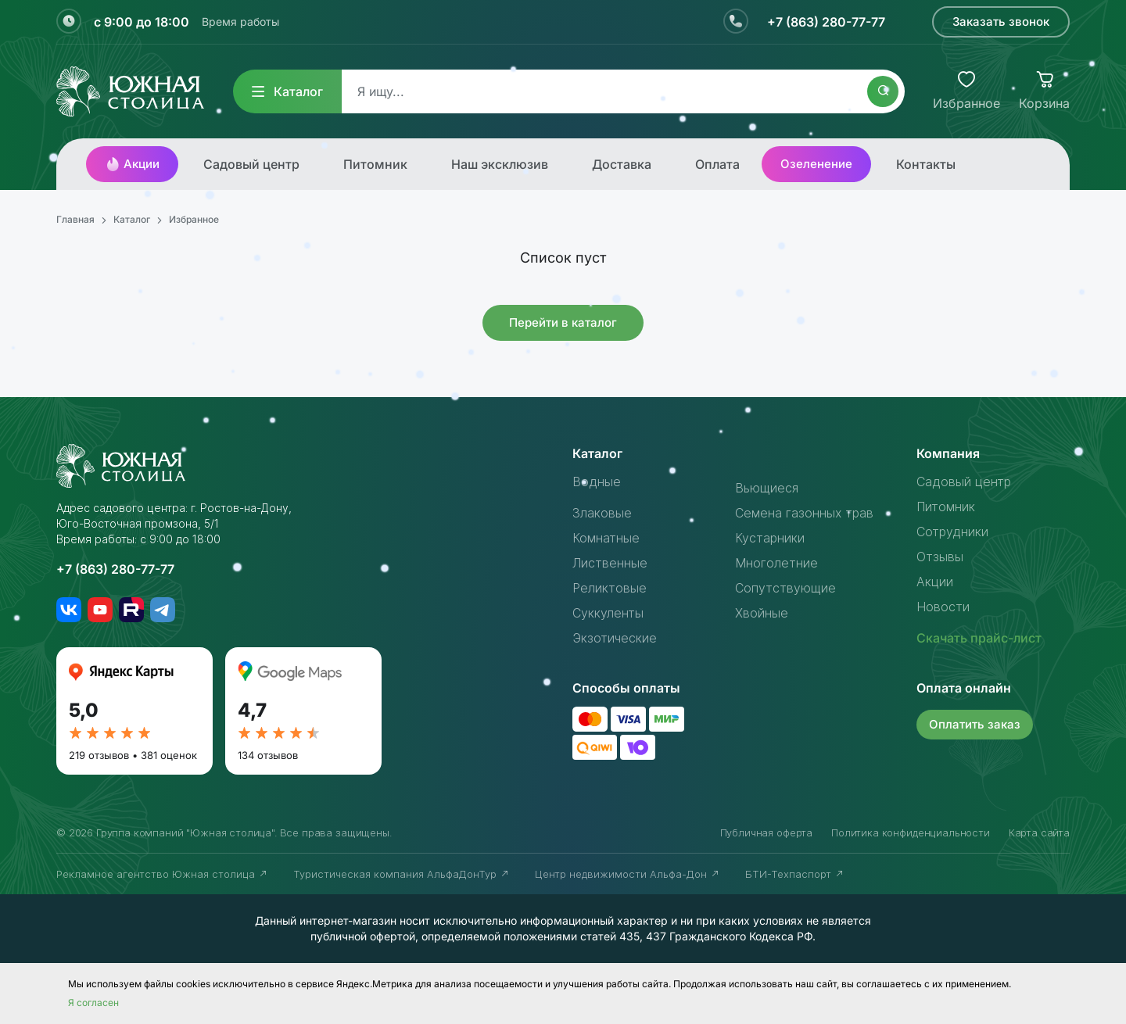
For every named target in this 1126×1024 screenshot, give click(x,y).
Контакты (926, 164)
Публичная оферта (766, 832)
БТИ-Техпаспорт (794, 874)
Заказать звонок (1000, 21)
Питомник (375, 164)
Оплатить (974, 724)
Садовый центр (251, 164)
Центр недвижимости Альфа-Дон (627, 874)
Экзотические (614, 638)
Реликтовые (609, 588)
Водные (596, 481)
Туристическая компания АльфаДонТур (401, 874)
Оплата (717, 164)
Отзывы (939, 556)
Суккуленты (608, 613)
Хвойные (761, 613)
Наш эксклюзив (499, 164)
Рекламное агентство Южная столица (162, 874)
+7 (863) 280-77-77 (826, 22)
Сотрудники (952, 531)
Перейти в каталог (563, 322)
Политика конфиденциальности (910, 832)
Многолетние (776, 563)
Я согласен (93, 1002)
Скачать (979, 638)
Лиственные (609, 563)
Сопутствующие (785, 588)
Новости (943, 606)
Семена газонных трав (804, 513)
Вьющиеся (766, 488)
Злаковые (602, 513)
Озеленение (816, 163)
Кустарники (770, 538)
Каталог (287, 91)
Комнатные (606, 538)
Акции (132, 164)
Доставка (621, 164)
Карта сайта (1039, 832)
